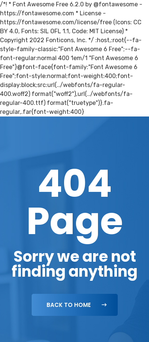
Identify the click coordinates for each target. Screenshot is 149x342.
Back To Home (77, 305)
